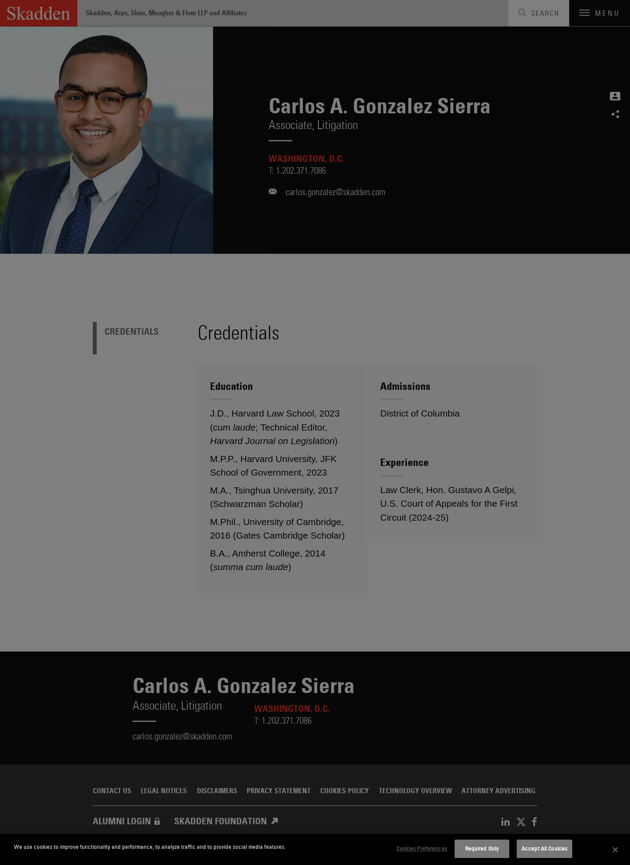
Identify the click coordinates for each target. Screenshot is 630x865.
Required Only (482, 848)
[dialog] (315, 849)
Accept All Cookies (544, 848)
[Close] (615, 850)
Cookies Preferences (421, 848)
